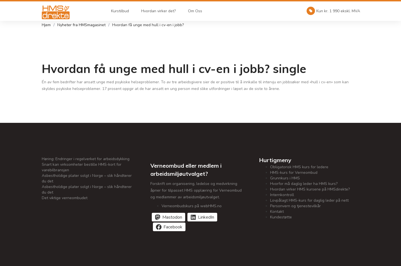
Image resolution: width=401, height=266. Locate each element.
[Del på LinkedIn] (202, 217)
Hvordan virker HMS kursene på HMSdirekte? (310, 189)
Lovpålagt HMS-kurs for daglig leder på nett (309, 200)
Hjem (46, 25)
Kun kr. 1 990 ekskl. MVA (333, 11)
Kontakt (277, 211)
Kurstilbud (120, 11)
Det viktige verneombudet (64, 198)
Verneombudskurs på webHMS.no (192, 206)
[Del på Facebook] (169, 227)
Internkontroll (282, 194)
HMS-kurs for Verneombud (293, 172)
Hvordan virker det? (158, 11)
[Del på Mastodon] (168, 217)
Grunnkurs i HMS (285, 178)
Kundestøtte (281, 217)
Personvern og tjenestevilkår (295, 206)
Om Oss (195, 11)
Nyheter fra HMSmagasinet (81, 25)
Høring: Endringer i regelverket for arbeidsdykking (85, 159)
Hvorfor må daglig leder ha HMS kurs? (304, 183)
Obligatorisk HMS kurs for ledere (299, 167)
